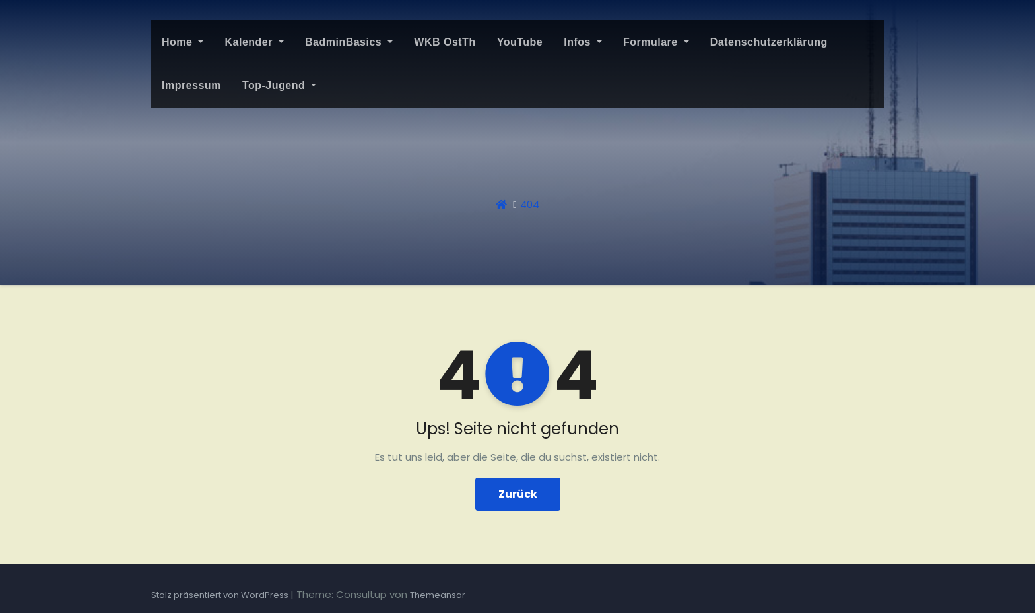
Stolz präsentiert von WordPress (220, 595)
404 (529, 204)
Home (182, 42)
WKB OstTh (444, 42)
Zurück (517, 493)
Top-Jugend (279, 85)
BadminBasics (349, 42)
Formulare (656, 42)
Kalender (254, 42)
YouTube (520, 42)
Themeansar (437, 595)
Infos (583, 42)
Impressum (191, 85)
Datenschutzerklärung (769, 42)
